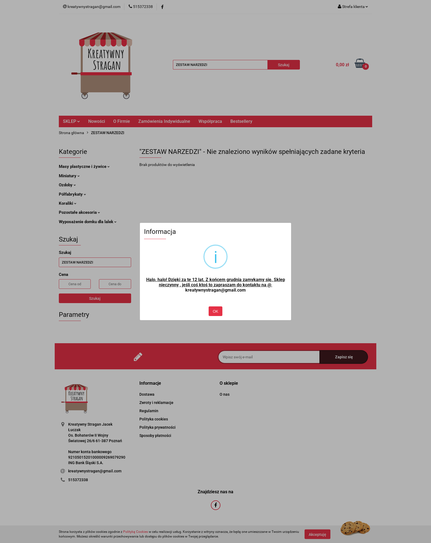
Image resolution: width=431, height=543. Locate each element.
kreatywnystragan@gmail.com (215, 290)
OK (215, 311)
